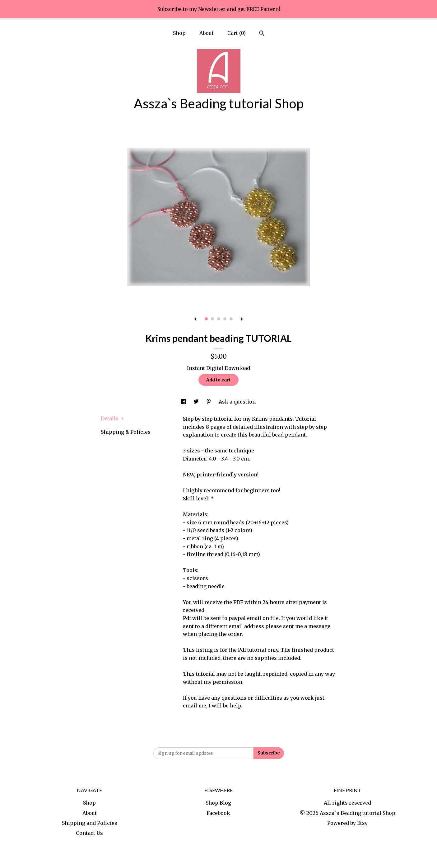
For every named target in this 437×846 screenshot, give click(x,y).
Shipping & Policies (126, 432)
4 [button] (224, 318)
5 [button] (231, 318)
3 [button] (218, 318)
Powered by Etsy (347, 823)
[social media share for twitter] (196, 402)
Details (112, 418)
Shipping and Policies (89, 823)
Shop (179, 33)
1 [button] (206, 318)
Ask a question (237, 402)
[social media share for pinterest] (209, 402)
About (206, 33)
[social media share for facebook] (184, 402)
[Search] (261, 34)
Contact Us (89, 833)
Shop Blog (218, 803)
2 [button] (212, 318)
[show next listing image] (241, 319)
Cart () (236, 33)
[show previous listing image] (195, 319)
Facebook (218, 813)
